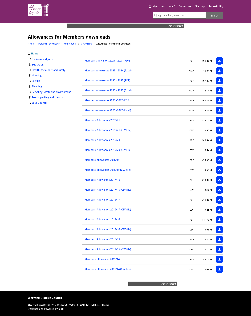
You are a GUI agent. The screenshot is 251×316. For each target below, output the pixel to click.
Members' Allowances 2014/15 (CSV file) (108, 249)
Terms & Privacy (99, 304)
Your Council (70, 43)
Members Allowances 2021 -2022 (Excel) (108, 110)
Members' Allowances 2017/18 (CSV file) (108, 189)
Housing (42, 75)
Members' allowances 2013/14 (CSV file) (108, 269)
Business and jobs (48, 59)
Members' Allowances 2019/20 (102, 140)
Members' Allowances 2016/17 (102, 199)
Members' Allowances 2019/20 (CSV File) (108, 150)
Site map (200, 6)
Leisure (42, 80)
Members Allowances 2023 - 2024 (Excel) (108, 70)
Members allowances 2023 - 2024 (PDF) (107, 60)
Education (43, 64)
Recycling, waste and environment (53, 92)
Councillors (86, 43)
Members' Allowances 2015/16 (102, 219)
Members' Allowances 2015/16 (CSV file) (108, 229)
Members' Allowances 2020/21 (102, 120)
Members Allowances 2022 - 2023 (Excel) (108, 90)
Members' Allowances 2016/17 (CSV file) (108, 209)
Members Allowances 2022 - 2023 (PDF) (107, 80)
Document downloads (49, 43)
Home (31, 43)
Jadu (61, 308)
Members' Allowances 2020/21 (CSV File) (108, 130)
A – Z (172, 6)
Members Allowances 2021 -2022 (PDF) (107, 100)
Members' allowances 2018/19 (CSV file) (108, 169)
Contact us (185, 6)
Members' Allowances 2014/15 (102, 239)
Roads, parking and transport (53, 97)
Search (214, 15)
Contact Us (61, 304)
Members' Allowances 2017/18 (102, 179)
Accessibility (216, 6)
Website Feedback (79, 304)
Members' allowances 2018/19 (102, 159)
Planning (43, 86)
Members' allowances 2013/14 (102, 259)
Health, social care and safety (53, 70)
